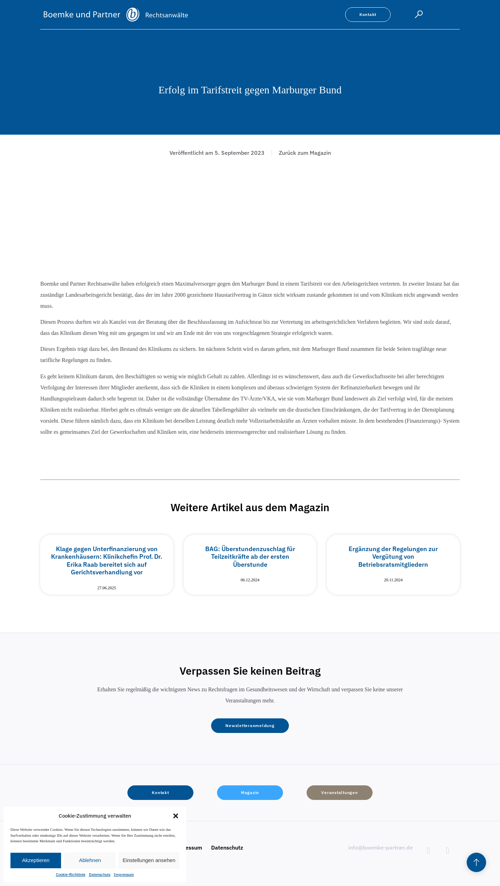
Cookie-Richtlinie (70, 874)
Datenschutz (99, 874)
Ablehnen (90, 860)
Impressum (124, 874)
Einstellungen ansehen (149, 860)
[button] (175, 815)
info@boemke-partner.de (380, 847)
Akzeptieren (35, 860)
